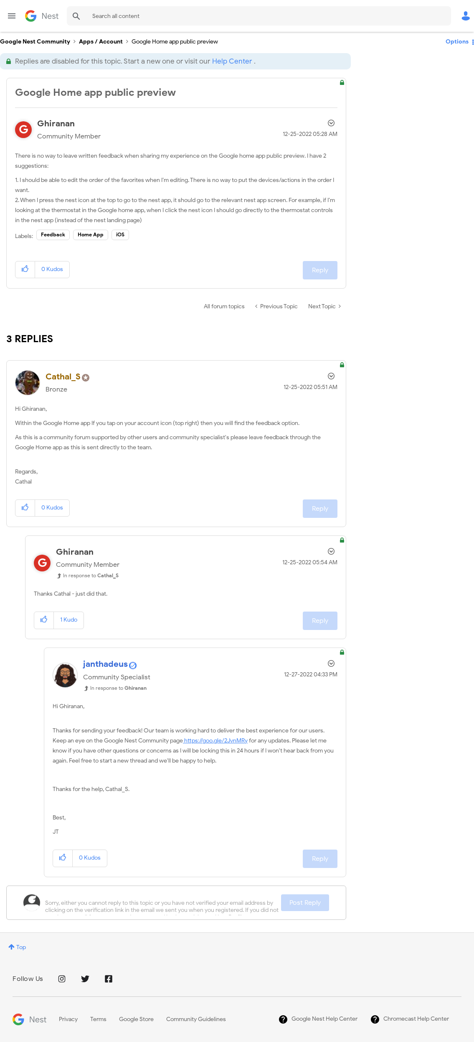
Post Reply (305, 903)
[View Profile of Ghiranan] (56, 123)
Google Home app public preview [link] (175, 41)
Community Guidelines (196, 1019)
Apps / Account (101, 41)
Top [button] (21, 947)
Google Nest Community (41, 15)
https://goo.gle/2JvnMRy (215, 740)
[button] (25, 269)
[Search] (259, 16)
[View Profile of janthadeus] (105, 664)
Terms (98, 1019)
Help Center (232, 61)
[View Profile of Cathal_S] (63, 376)
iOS (120, 234)
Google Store (136, 1019)
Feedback (53, 234)
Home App (91, 234)
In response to (91, 575)
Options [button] (457, 41)
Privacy (68, 1019)
